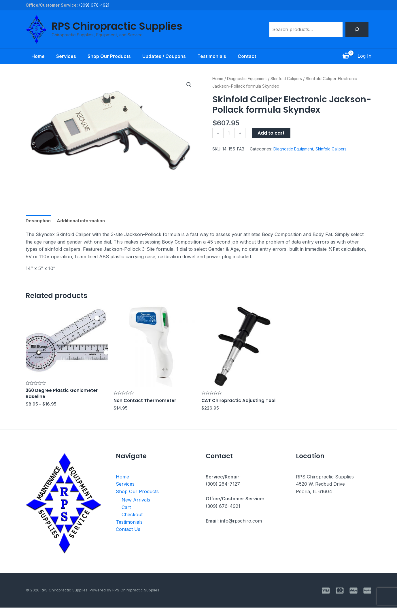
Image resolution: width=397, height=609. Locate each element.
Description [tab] (39, 221)
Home (32, 56)
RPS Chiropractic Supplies (117, 26)
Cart (126, 509)
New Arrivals (136, 501)
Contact (252, 56)
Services (63, 56)
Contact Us (128, 531)
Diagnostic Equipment (249, 78)
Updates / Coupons (165, 56)
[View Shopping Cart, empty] (346, 56)
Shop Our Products (108, 56)
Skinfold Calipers (291, 78)
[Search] (356, 29)
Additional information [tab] (83, 221)
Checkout (132, 516)
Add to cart (272, 133)
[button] (189, 85)
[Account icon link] (364, 56)
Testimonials (215, 56)
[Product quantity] (229, 133)
